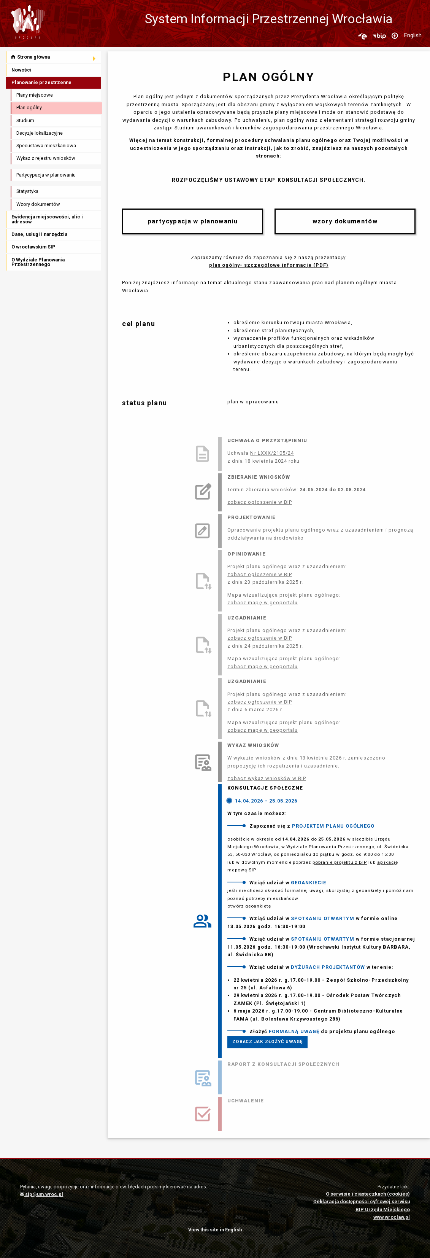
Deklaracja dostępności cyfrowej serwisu (361, 1201)
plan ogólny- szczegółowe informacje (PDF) (268, 265)
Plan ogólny (29, 107)
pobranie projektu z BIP (340, 862)
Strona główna (30, 57)
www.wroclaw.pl (391, 1217)
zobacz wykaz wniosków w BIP (266, 778)
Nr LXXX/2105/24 (272, 453)
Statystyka (27, 191)
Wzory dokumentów (38, 204)
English (413, 35)
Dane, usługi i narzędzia (39, 234)
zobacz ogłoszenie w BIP (259, 502)
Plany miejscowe (34, 95)
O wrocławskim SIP (33, 247)
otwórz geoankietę (249, 906)
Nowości (21, 70)
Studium (25, 120)
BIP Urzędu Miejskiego (382, 1209)
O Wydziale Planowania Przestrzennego (38, 262)
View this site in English (215, 1230)
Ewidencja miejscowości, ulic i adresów (47, 219)
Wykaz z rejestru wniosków (45, 158)
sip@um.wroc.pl (41, 1194)
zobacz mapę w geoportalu (262, 602)
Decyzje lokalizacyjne (39, 133)
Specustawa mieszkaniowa (46, 145)
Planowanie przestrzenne (41, 82)
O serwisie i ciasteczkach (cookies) (368, 1194)
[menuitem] (54, 57)
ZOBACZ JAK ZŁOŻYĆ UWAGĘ (267, 1041)
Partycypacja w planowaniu (46, 175)
